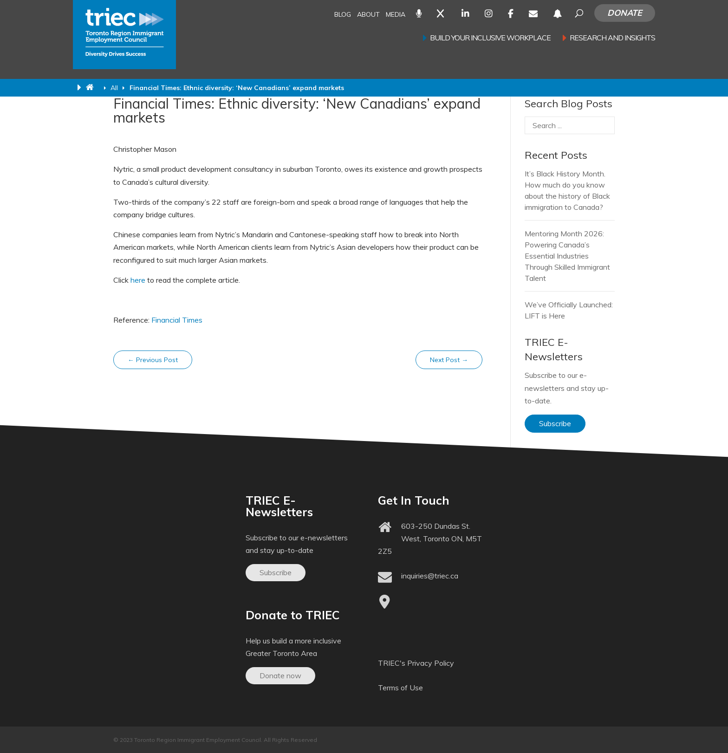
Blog (342, 15)
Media (395, 15)
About (368, 15)
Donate (624, 12)
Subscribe (555, 423)
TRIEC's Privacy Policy (416, 663)
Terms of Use (400, 687)
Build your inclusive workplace (490, 38)
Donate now (280, 675)
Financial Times (176, 320)
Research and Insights (612, 38)
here (137, 280)
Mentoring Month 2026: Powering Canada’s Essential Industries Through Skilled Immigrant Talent (567, 256)
